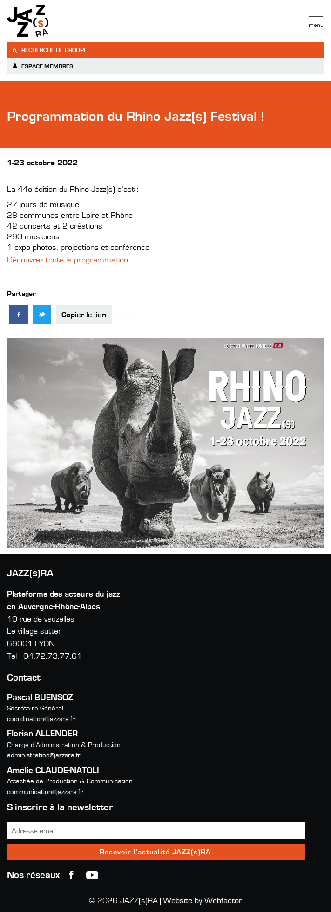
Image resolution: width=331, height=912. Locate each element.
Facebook (71, 875)
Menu (316, 20)
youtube (92, 875)
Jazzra (65, 21)
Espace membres (42, 66)
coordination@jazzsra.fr (41, 718)
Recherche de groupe (49, 50)
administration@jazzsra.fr (44, 755)
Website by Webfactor (202, 901)
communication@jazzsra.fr (45, 791)
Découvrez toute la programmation (68, 260)
